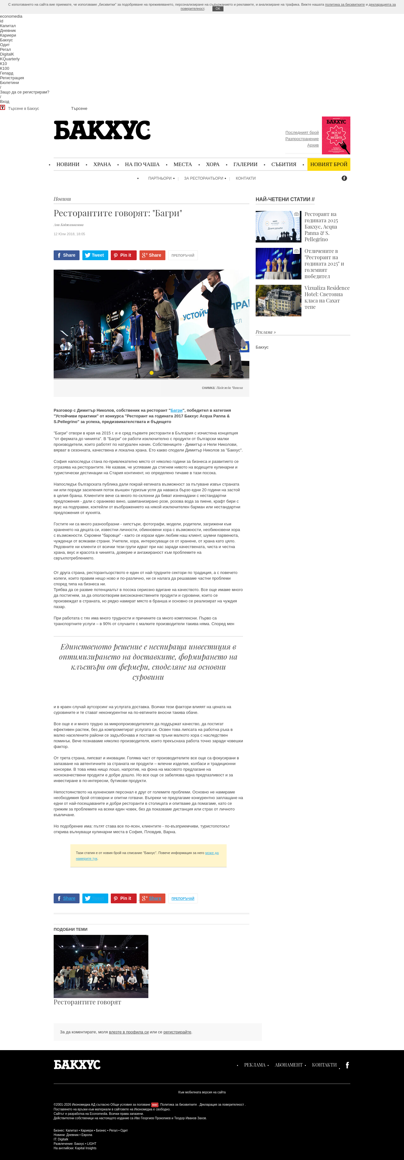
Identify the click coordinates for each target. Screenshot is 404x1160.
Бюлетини (9, 82)
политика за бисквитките (345, 4)
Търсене (79, 108)
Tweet (98, 255)
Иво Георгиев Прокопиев (152, 1118)
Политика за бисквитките (178, 1104)
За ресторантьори (203, 178)
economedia (11, 16)
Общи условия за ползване (130, 1104)
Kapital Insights (86, 1148)
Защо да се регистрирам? (24, 92)
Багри (176, 410)
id (1, 21)
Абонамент (289, 1065)
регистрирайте (177, 1032)
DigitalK (7, 54)
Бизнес (101, 1130)
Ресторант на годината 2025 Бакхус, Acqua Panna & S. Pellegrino (297, 226)
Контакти (246, 178)
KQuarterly (10, 59)
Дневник (8, 30)
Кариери (8, 35)
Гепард (6, 73)
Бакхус (6, 40)
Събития (283, 164)
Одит (5, 44)
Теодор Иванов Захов (190, 1118)
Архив (313, 145)
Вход (4, 101)
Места (183, 164)
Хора (213, 164)
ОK (218, 8)
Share (69, 255)
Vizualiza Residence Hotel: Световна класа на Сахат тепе (303, 300)
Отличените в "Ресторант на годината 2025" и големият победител (300, 263)
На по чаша (142, 164)
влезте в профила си (129, 1032)
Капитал (8, 25)
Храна (102, 164)
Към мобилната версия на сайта (202, 1092)
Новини (68, 164)
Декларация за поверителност (221, 1104)
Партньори (160, 178)
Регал (5, 49)
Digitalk (63, 1139)
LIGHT (91, 1143)
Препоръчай (183, 255)
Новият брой (329, 164)
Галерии (246, 164)
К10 (3, 63)
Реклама (254, 1065)
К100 (4, 68)
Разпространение (302, 138)
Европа (86, 1135)
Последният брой (302, 132)
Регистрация (12, 77)
